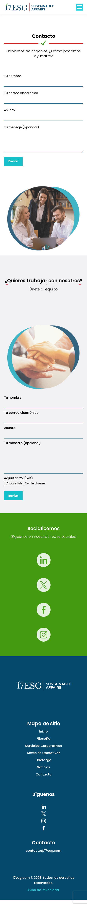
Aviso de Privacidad (43, 896)
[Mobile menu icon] (79, 7)
